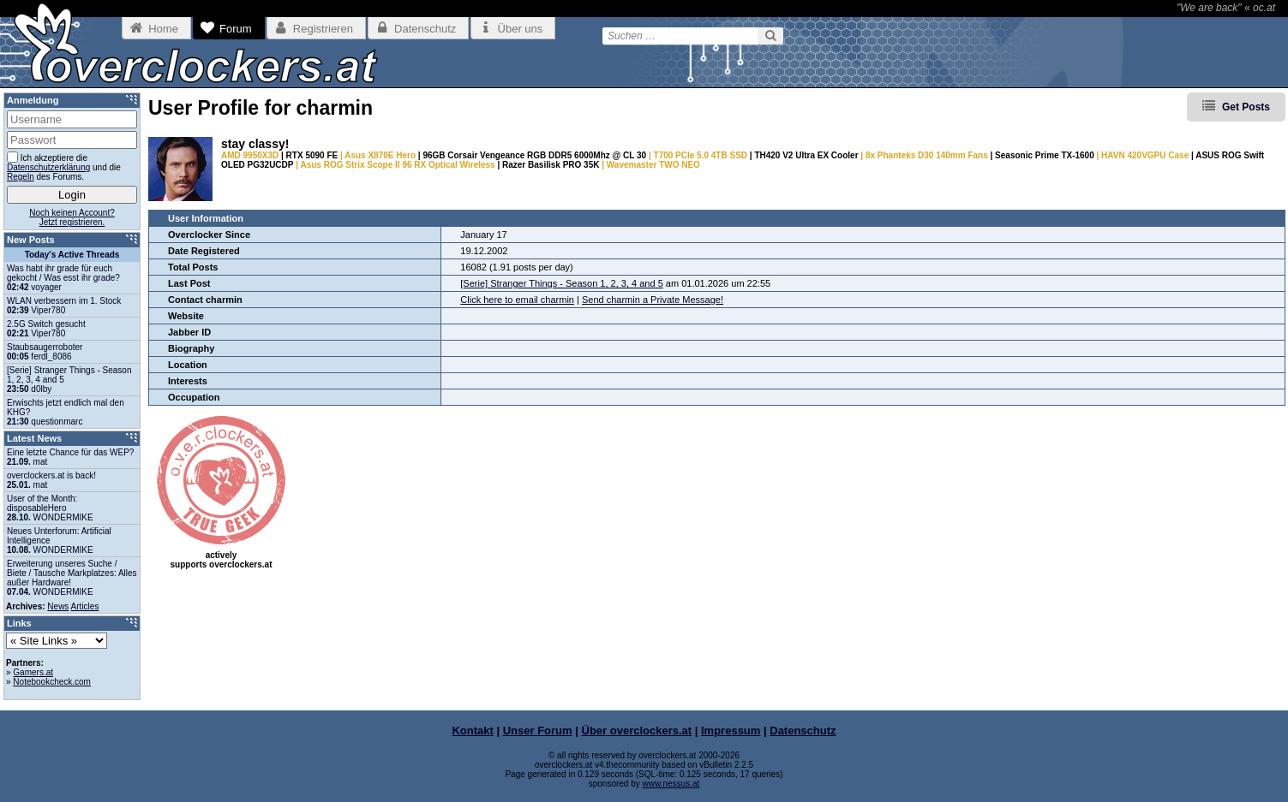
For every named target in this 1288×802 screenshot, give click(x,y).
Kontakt (472, 730)
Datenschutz (803, 730)
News (58, 606)
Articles (85, 606)
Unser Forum (537, 730)
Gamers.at (33, 672)
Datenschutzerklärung (48, 167)
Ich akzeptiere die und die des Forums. (64, 166)
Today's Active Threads (72, 254)
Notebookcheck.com (52, 681)
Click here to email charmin (517, 299)
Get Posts (1246, 107)
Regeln (20, 176)
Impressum (730, 730)
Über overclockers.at (637, 730)
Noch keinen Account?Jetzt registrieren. (72, 217)
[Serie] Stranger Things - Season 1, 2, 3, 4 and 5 (561, 283)
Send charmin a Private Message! (652, 299)
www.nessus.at (671, 783)
